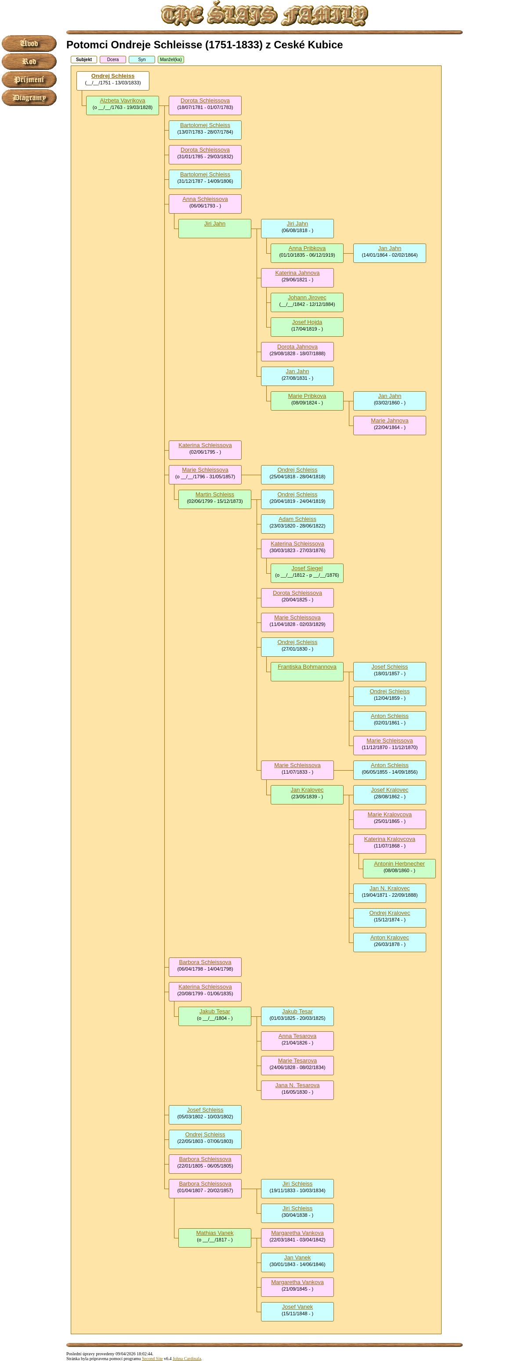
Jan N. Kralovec (390, 888)
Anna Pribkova (307, 248)
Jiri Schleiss (298, 1183)
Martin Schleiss (215, 494)
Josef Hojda (307, 322)
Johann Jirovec (307, 297)
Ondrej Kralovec (389, 913)
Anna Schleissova (205, 199)
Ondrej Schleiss (112, 76)
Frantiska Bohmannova (307, 666)
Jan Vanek (297, 1257)
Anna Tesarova (298, 1036)
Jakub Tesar (214, 1011)
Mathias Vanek (214, 1233)
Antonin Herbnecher (399, 863)
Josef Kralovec (389, 789)
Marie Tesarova (297, 1060)
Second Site (152, 1358)
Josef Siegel (307, 568)
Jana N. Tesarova (297, 1085)
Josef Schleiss (389, 666)
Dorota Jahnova (297, 346)
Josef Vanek (297, 1306)
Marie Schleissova (205, 469)
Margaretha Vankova (297, 1233)
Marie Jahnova (389, 420)
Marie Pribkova (307, 396)
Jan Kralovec (306, 789)
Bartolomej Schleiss (205, 125)
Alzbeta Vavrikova (122, 100)
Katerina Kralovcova (389, 839)
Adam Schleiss (297, 519)
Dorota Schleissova (205, 100)
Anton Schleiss (390, 716)
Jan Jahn (390, 248)
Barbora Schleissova (205, 962)
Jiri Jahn (214, 223)
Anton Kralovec (389, 937)
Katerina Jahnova (297, 272)
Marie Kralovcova (390, 814)
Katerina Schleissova (205, 445)
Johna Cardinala (187, 1358)
